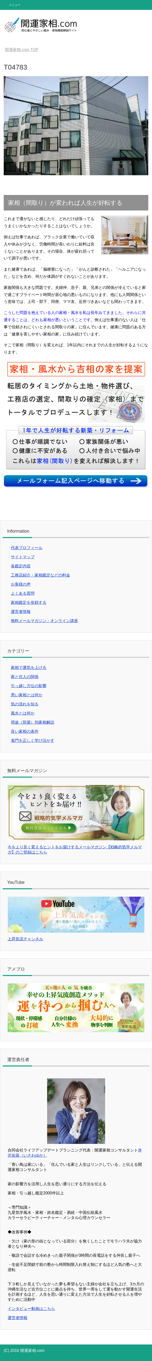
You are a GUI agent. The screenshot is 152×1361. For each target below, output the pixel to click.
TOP (21, 50)
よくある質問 (23, 593)
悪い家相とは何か (26, 695)
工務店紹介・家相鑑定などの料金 (40, 575)
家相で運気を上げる (28, 667)
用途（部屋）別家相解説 (32, 722)
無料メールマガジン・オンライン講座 (44, 621)
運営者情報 (21, 612)
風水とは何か (23, 713)
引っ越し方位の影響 (28, 686)
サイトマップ (23, 557)
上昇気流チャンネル (25, 939)
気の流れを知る (24, 704)
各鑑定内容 (21, 566)
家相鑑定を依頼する (28, 602)
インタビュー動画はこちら (31, 1309)
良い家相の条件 (24, 731)
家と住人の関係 (24, 677)
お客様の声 (21, 584)
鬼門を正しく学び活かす (32, 740)
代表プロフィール (26, 548)
